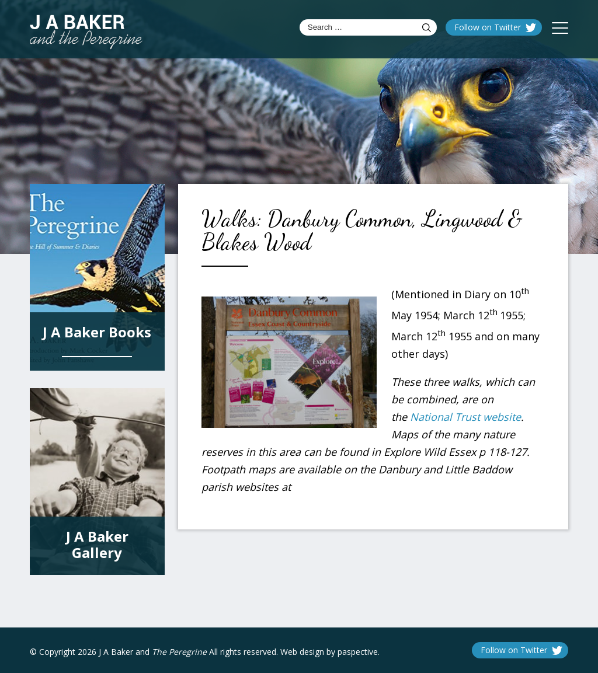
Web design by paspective (329, 651)
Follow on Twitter (487, 27)
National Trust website (465, 417)
